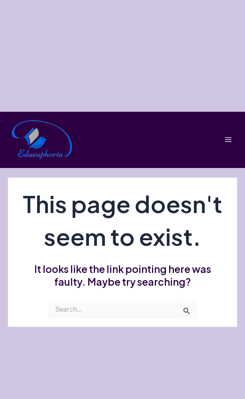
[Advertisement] (122, 56)
